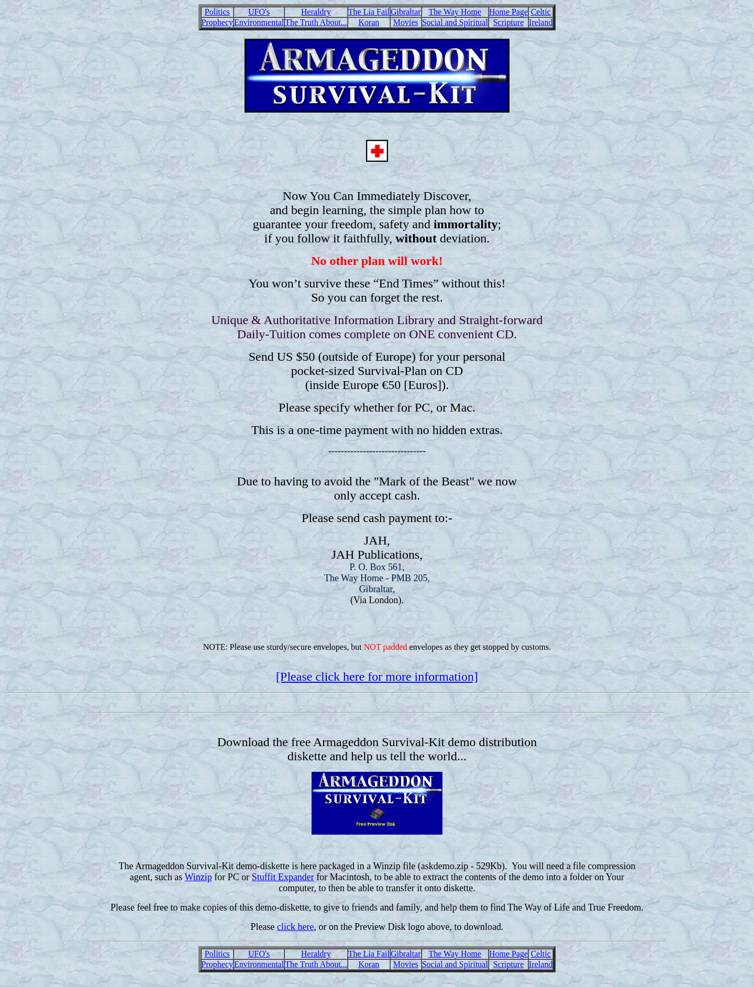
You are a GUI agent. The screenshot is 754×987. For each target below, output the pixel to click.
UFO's (259, 11)
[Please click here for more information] (377, 676)
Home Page (508, 11)
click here (295, 927)
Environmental (259, 22)
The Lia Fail (369, 11)
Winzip (198, 877)
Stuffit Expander (283, 877)
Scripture (508, 22)
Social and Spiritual (455, 22)
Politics (217, 11)
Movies (405, 22)
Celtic (541, 11)
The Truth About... (316, 22)
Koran (368, 22)
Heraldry (316, 11)
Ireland (540, 22)
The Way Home (454, 11)
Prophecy (217, 22)
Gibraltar (406, 11)
